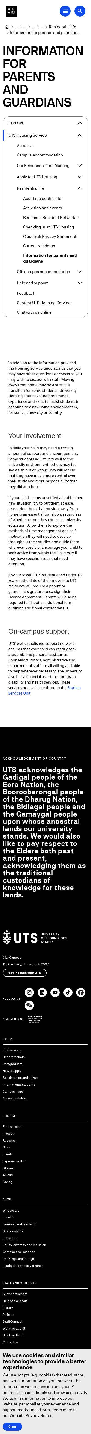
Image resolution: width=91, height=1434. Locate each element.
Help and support (32, 282)
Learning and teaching (19, 1224)
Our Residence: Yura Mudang (43, 165)
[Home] (7, 27)
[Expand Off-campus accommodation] (79, 271)
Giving (7, 1181)
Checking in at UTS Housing (48, 227)
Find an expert (13, 1126)
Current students (15, 1294)
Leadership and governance (23, 1265)
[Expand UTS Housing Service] (79, 135)
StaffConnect (12, 1321)
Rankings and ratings (18, 1258)
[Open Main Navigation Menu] (65, 11)
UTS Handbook (13, 1335)
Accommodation (15, 1098)
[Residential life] (62, 27)
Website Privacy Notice (31, 1415)
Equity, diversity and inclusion (24, 1244)
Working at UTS (14, 1328)
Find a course (12, 1050)
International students (19, 1084)
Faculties (9, 1217)
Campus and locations (19, 1251)
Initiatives (10, 1238)
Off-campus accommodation (43, 271)
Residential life (30, 188)
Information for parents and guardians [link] (44, 32)
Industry (9, 1133)
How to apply (12, 1070)
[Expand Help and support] (79, 283)
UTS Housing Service (28, 135)
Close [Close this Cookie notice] (12, 1426)
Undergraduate (14, 1057)
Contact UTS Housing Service (43, 302)
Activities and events (42, 208)
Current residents (39, 245)
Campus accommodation (40, 155)
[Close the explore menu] (79, 123)
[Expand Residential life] (79, 188)
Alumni (8, 1175)
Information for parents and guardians (50, 258)
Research (10, 1140)
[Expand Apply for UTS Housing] (79, 177)
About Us (25, 145)
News (7, 1147)
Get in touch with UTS (24, 973)
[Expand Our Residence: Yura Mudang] (79, 165)
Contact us (10, 1342)
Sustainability (13, 1231)
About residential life (42, 198)
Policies (8, 1314)
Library (8, 1307)
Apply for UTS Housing (37, 176)
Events (8, 1154)
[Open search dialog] (79, 11)
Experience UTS (14, 1161)
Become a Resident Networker (51, 217)
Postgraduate (13, 1063)
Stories (8, 1168)
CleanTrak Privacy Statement (49, 236)
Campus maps (13, 1091)
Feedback (26, 293)
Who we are (11, 1210)
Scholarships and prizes (20, 1077)
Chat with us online (34, 312)
